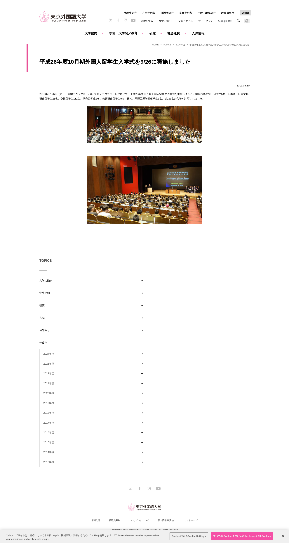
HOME (155, 44)
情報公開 (95, 520)
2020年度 (48, 393)
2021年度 (48, 383)
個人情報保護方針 (166, 520)
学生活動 (44, 292)
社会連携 (173, 33)
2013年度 (48, 462)
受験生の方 (130, 12)
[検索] (227, 21)
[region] (144, 536)
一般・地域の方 (207, 12)
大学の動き (45, 280)
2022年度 (48, 373)
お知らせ (44, 330)
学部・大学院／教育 (123, 33)
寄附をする (147, 20)
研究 (152, 33)
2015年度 (48, 442)
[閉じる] (283, 536)
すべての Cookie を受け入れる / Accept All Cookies (242, 536)
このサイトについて (139, 520)
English (245, 13)
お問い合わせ (166, 20)
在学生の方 (148, 12)
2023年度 (48, 363)
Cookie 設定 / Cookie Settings (189, 536)
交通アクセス (185, 20)
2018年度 (48, 412)
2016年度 (180, 44)
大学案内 (91, 33)
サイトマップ (205, 20)
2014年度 (48, 452)
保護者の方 (167, 12)
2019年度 (48, 403)
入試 (42, 317)
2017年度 (48, 422)
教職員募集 (114, 520)
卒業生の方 (185, 12)
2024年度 (48, 353)
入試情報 (198, 33)
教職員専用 (227, 12)
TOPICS (167, 44)
